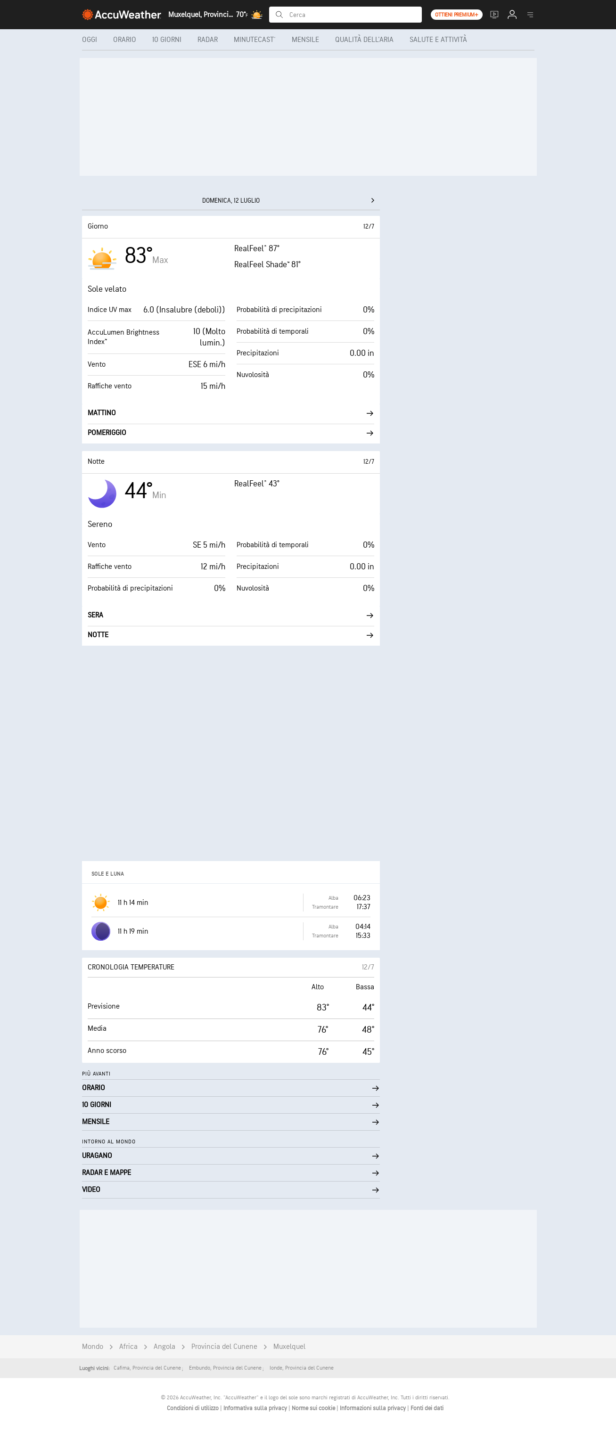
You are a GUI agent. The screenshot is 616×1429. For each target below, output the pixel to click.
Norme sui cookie (314, 1408)
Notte (231, 635)
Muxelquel (289, 1346)
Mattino (231, 413)
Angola (164, 1346)
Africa (128, 1346)
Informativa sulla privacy (255, 1408)
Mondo (92, 1346)
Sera (231, 615)
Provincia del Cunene (224, 1346)
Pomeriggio (231, 432)
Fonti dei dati (427, 1408)
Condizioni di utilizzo (193, 1408)
